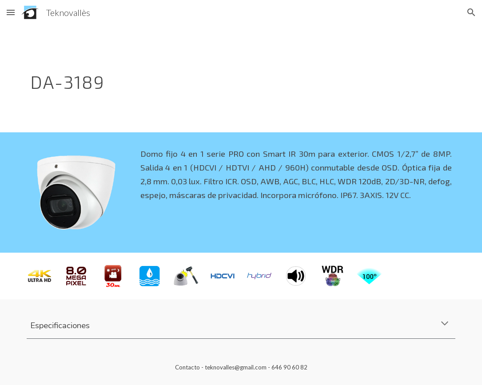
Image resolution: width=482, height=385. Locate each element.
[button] (10, 12)
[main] (204, 78)
